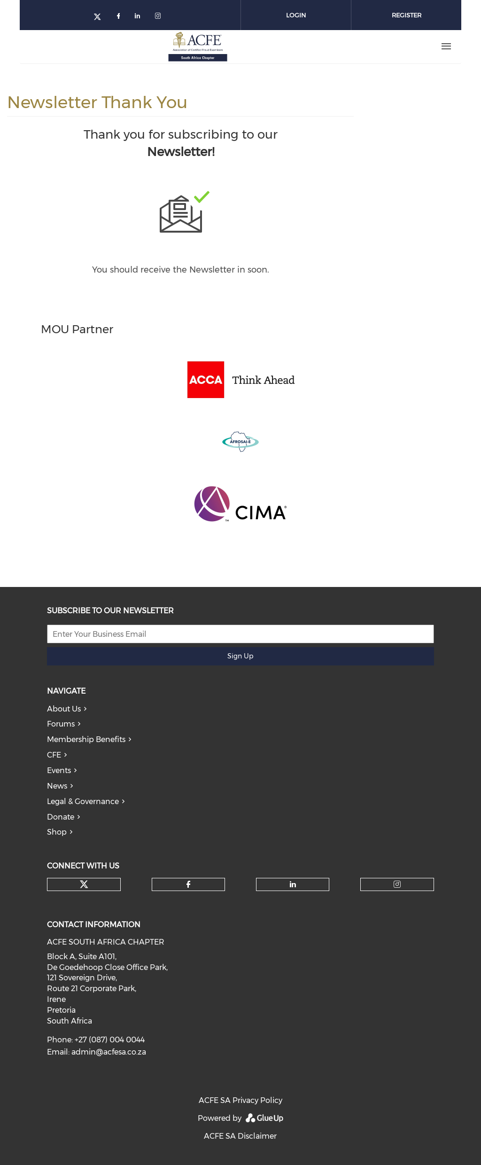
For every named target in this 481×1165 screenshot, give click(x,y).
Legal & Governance (83, 801)
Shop (57, 832)
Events (59, 770)
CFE (54, 755)
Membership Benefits (86, 739)
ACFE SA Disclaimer (240, 1136)
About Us (64, 708)
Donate (60, 817)
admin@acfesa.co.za (108, 1052)
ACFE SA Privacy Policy (240, 1100)
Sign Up (240, 656)
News (57, 786)
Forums (61, 723)
